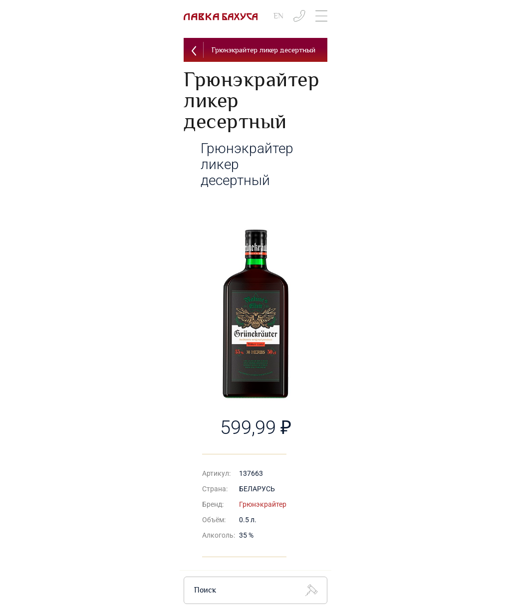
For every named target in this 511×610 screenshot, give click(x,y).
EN (278, 16)
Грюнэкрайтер (262, 504)
